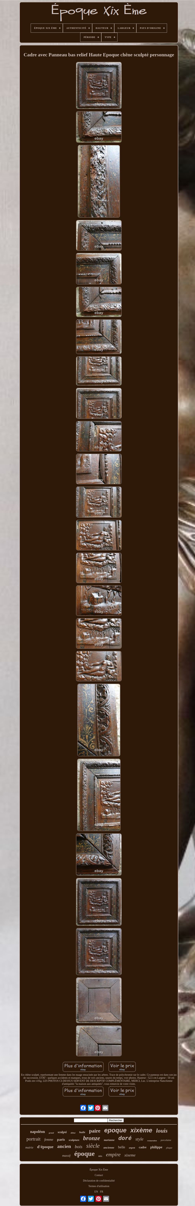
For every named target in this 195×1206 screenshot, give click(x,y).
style (139, 1139)
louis (162, 1130)
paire (95, 1131)
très (100, 1156)
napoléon (37, 1132)
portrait (33, 1138)
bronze (91, 1138)
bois (78, 1146)
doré (125, 1138)
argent (132, 1147)
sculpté (62, 1132)
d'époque (45, 1146)
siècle (93, 1145)
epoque (115, 1130)
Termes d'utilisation (98, 1186)
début (73, 1133)
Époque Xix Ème (99, 1169)
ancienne (108, 1147)
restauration (152, 1141)
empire (113, 1154)
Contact (99, 1175)
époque (84, 1153)
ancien (64, 1146)
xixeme (129, 1155)
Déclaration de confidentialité (99, 1180)
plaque (169, 1147)
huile (82, 1132)
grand (51, 1133)
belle (121, 1147)
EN (96, 1191)
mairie (29, 1147)
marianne (109, 1140)
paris (61, 1139)
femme (48, 1139)
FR (101, 1191)
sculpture (74, 1140)
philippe (156, 1147)
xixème (141, 1130)
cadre (142, 1147)
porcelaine (166, 1140)
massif (66, 1155)
